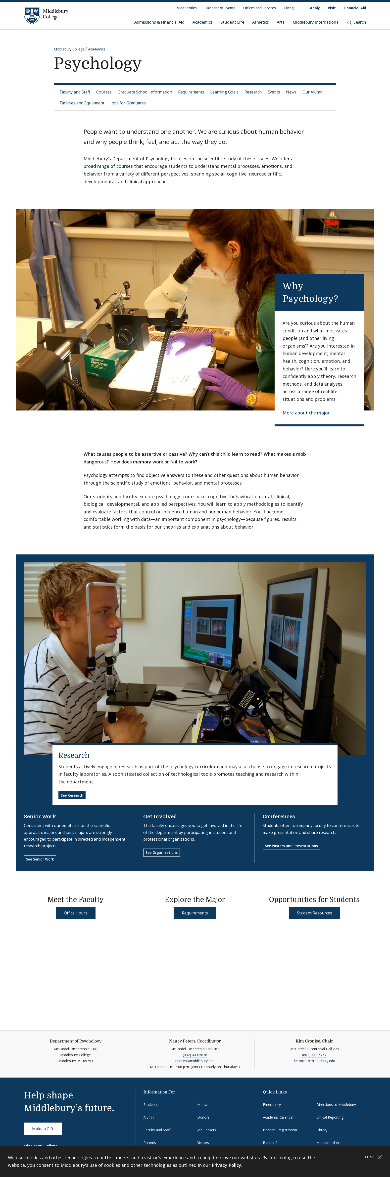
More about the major (306, 413)
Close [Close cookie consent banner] (372, 1157)
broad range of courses (108, 166)
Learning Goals (224, 92)
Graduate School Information (145, 92)
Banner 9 (270, 1142)
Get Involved (160, 816)
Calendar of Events (220, 7)
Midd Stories (186, 7)
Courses (104, 92)
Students (151, 1104)
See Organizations (162, 852)
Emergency (272, 1104)
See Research (72, 795)
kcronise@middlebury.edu (314, 1060)
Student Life (232, 22)
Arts (281, 22)
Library (321, 1130)
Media (202, 1104)
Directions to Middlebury (336, 1104)
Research (253, 92)
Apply (315, 7)
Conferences (279, 816)
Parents (150, 1142)
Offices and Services (259, 7)
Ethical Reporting (329, 1117)
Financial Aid (355, 7)
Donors (203, 1117)
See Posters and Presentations (291, 845)
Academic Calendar (278, 1117)
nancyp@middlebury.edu (194, 1060)
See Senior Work (40, 859)
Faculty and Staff (75, 92)
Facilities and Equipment (82, 103)
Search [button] (356, 22)
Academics (203, 22)
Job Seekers (206, 1130)
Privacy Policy (226, 1165)
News (291, 92)
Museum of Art (328, 1142)
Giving (289, 7)
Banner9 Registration (280, 1130)
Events (274, 92)
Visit (332, 7)
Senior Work (40, 816)
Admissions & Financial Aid (159, 22)
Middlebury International (316, 22)
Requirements (191, 92)
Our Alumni (313, 92)
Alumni (149, 1117)
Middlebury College (69, 49)
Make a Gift (42, 1129)
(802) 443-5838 (195, 1054)
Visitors (203, 1142)
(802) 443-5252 (314, 1054)
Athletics (260, 22)
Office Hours (75, 913)
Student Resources (314, 913)
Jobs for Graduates (128, 103)
